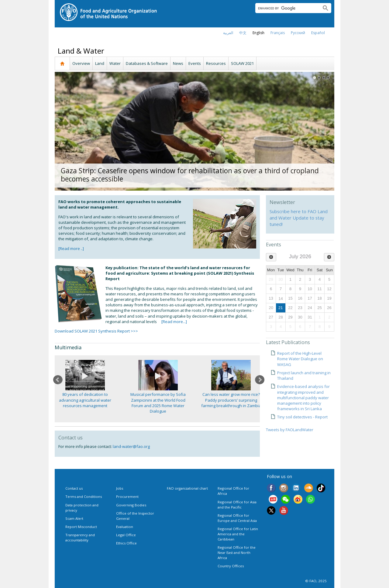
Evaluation (124, 526)
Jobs (119, 488)
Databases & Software (147, 63)
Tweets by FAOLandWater (289, 429)
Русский (298, 32)
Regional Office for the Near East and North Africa (237, 552)
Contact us (74, 488)
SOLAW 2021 (242, 63)
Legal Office (126, 535)
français (277, 32)
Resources (216, 63)
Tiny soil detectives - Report (302, 417)
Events (194, 63)
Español (318, 32)
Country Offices (231, 566)
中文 (242, 32)
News (178, 63)
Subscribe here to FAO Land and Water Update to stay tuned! (299, 217)
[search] (286, 8)
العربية (228, 32)
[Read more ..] (71, 248)
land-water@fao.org (131, 446)
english (258, 32)
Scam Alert (74, 518)
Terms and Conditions (83, 496)
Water (115, 63)
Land (99, 63)
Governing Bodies (131, 505)
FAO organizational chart (187, 488)
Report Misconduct (81, 526)
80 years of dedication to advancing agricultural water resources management (85, 400)
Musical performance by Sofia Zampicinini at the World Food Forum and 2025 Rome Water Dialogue (158, 403)
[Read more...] (174, 321)
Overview (81, 63)
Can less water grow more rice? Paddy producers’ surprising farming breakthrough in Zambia (231, 400)
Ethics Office (126, 543)
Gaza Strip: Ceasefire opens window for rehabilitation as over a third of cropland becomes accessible (190, 175)
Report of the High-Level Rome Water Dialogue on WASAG (300, 358)
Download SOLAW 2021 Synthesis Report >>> (96, 331)
